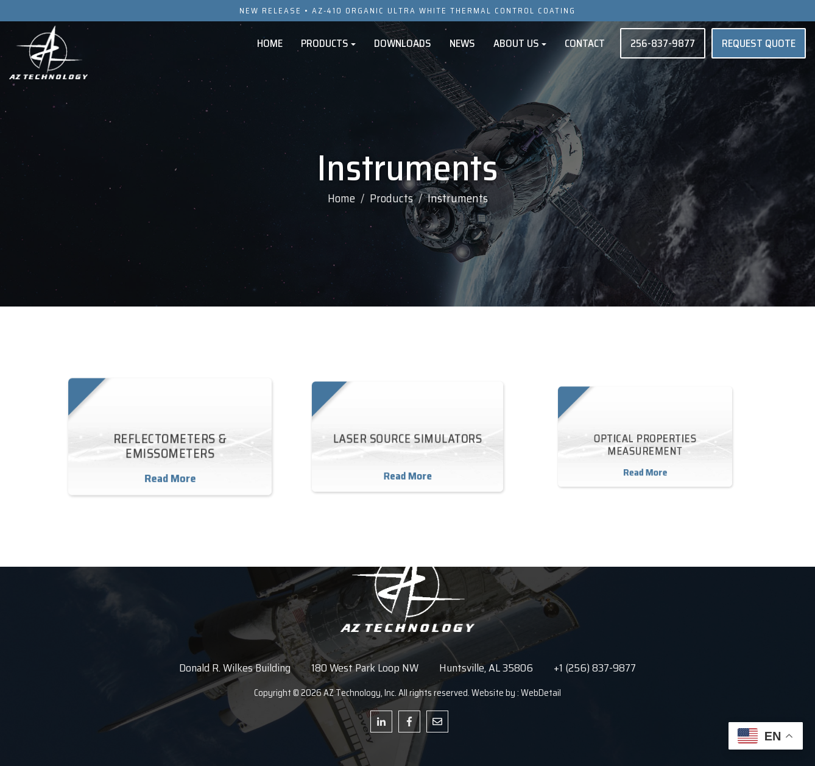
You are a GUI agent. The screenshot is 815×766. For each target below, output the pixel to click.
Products (328, 43)
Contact (585, 43)
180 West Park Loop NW (364, 667)
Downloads (402, 43)
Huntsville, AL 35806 (486, 667)
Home (270, 43)
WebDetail (541, 693)
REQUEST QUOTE (759, 43)
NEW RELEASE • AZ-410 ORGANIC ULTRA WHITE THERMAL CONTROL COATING (407, 10)
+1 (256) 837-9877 (595, 667)
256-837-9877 (662, 43)
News (462, 43)
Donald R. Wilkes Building (235, 667)
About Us (519, 43)
